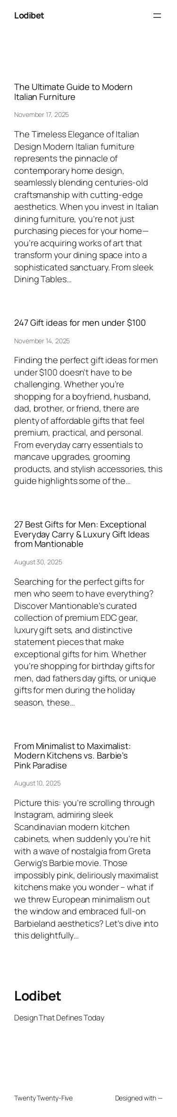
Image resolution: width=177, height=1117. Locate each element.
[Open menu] (157, 15)
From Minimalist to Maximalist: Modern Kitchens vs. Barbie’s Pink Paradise (72, 755)
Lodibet (29, 15)
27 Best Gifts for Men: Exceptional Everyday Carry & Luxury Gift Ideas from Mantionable (82, 533)
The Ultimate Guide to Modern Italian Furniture (73, 91)
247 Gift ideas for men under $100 (80, 322)
